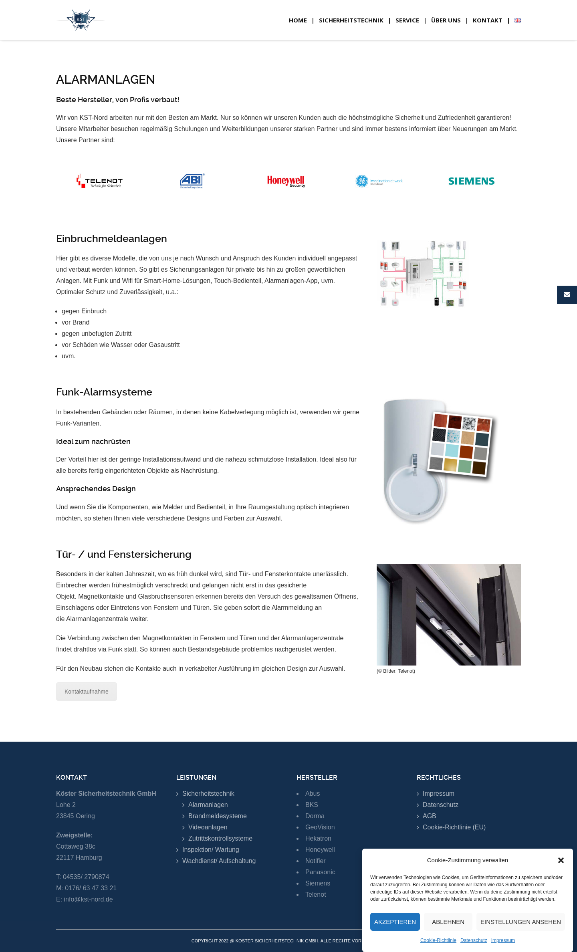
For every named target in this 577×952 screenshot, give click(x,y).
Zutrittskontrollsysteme (220, 838)
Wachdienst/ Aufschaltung (219, 860)
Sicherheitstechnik (208, 793)
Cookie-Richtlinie (438, 944)
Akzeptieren (395, 925)
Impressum (503, 944)
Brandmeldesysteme (217, 816)
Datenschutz (473, 944)
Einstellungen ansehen (520, 925)
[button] (561, 864)
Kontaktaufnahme (87, 691)
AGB (429, 816)
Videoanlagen (208, 827)
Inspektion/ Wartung (210, 849)
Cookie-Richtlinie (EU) (454, 827)
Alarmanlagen (208, 804)
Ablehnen (448, 925)
